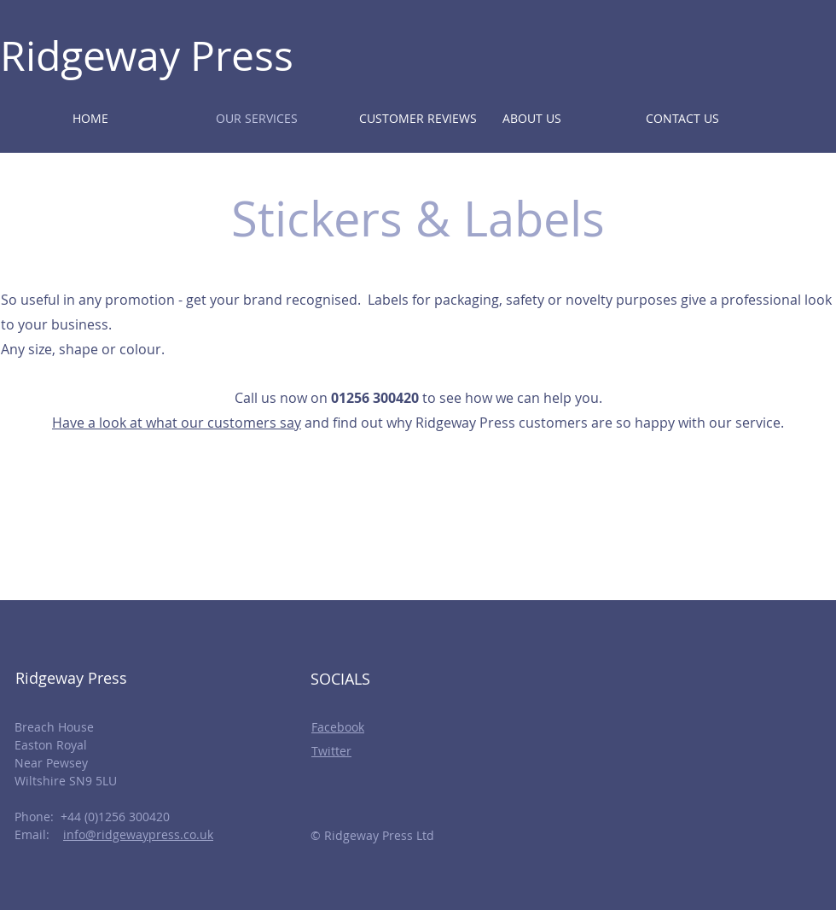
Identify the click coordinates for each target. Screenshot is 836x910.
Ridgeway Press (146, 55)
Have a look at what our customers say (176, 422)
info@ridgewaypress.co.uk (138, 834)
